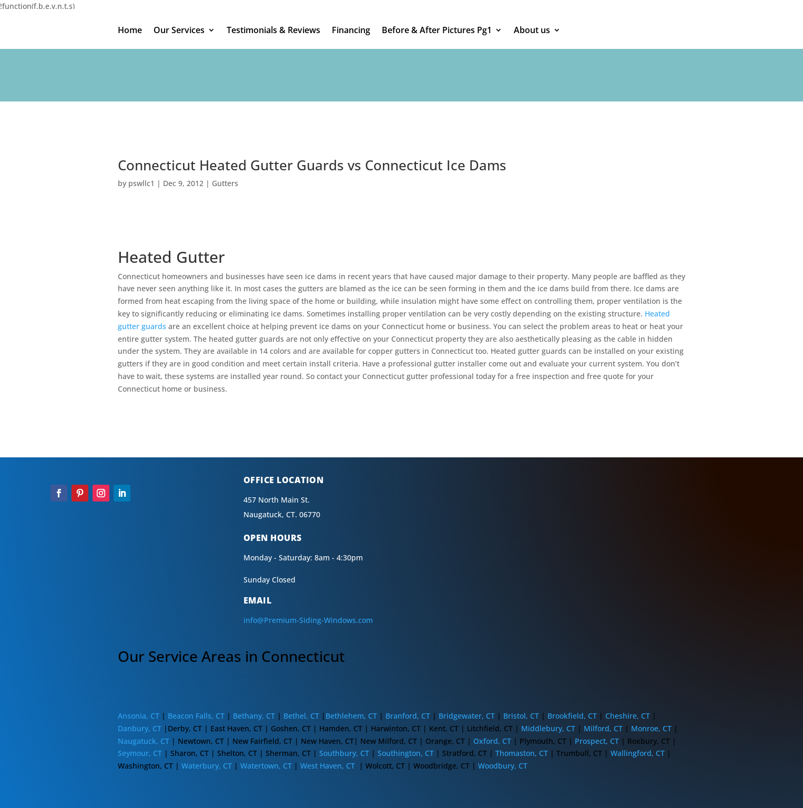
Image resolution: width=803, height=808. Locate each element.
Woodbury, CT (502, 766)
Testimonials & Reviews (273, 31)
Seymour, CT (140, 753)
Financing (351, 31)
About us (532, 31)
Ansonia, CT (138, 716)
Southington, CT (406, 753)
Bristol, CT (521, 716)
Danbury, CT (139, 728)
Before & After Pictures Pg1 (437, 31)
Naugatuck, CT (143, 741)
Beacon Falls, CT (196, 716)
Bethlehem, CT (351, 716)
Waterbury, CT (206, 766)
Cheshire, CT (627, 716)
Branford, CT (407, 716)
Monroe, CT (651, 728)
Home (130, 31)
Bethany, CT (253, 716)
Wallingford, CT (638, 753)
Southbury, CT (343, 753)
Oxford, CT (492, 741)
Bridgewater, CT (467, 716)
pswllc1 (141, 183)
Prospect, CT (598, 741)
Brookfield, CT (572, 716)
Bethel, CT (301, 716)
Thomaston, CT (521, 753)
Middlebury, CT (548, 728)
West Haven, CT (327, 766)
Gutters (225, 183)
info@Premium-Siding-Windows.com (308, 620)
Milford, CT (603, 728)
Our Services (179, 31)
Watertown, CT (267, 766)
